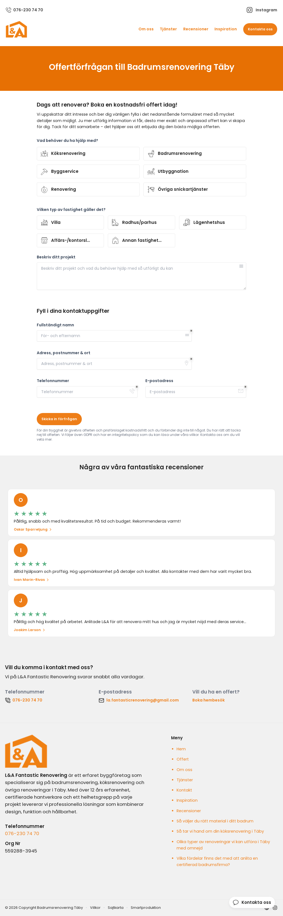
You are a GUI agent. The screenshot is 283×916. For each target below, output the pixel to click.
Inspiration (225, 29)
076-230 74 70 (22, 833)
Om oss (146, 29)
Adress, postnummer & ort (63, 353)
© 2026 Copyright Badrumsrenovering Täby (44, 907)
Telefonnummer (53, 380)
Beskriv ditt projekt (56, 257)
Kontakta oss (260, 29)
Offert (183, 759)
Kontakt (184, 790)
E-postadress (159, 380)
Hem (181, 749)
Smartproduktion (146, 907)
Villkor (95, 907)
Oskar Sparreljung (33, 529)
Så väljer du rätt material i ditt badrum (215, 821)
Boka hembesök (208, 700)
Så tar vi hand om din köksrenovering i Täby (220, 831)
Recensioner (195, 29)
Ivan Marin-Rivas (31, 579)
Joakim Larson (29, 630)
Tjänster (168, 29)
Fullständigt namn (55, 325)
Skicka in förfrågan (59, 419)
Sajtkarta (116, 907)
